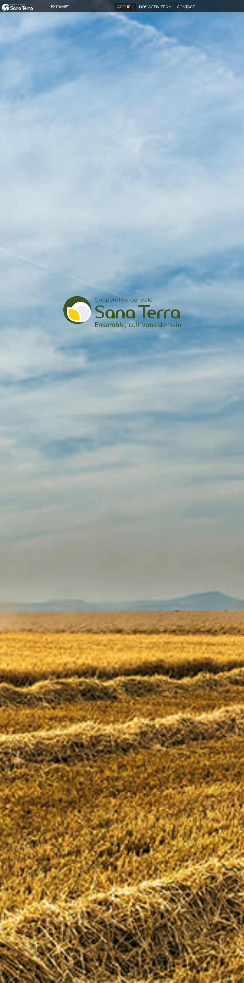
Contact (186, 7)
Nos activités (153, 7)
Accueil (125, 7)
